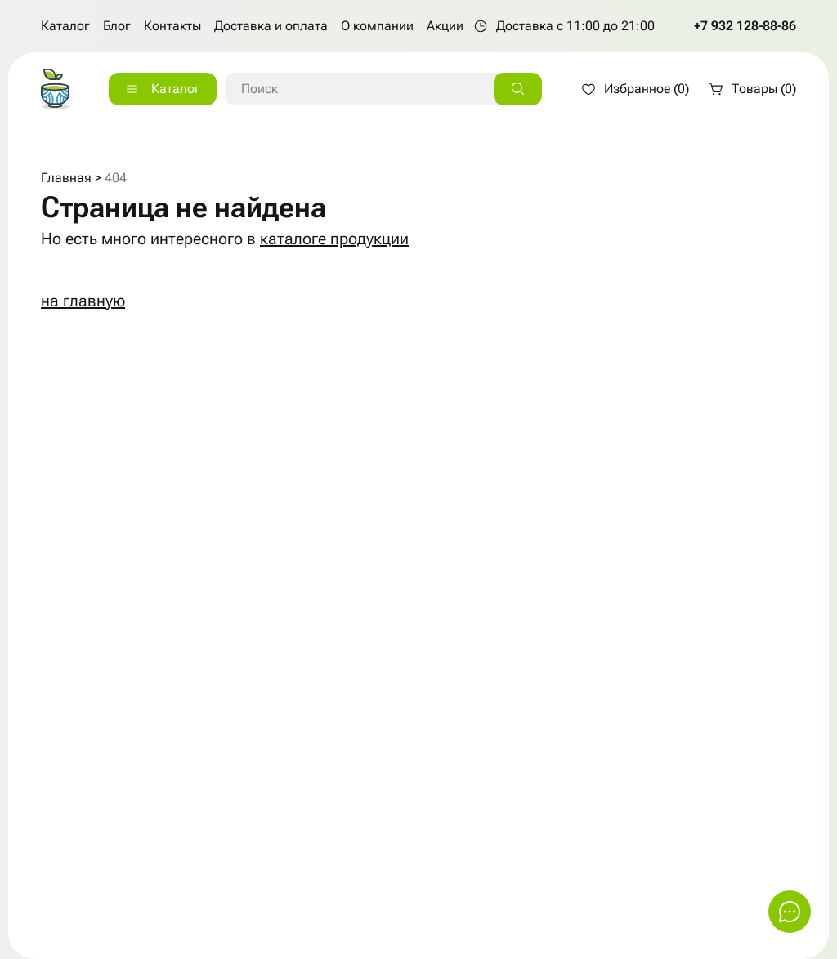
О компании (377, 25)
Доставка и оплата (271, 25)
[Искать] (518, 89)
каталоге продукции (334, 238)
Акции (445, 25)
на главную (83, 300)
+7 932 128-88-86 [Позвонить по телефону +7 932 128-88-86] (745, 25)
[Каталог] (163, 89)
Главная (66, 177)
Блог (117, 25)
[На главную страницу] (55, 89)
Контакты (172, 25)
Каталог (65, 25)
